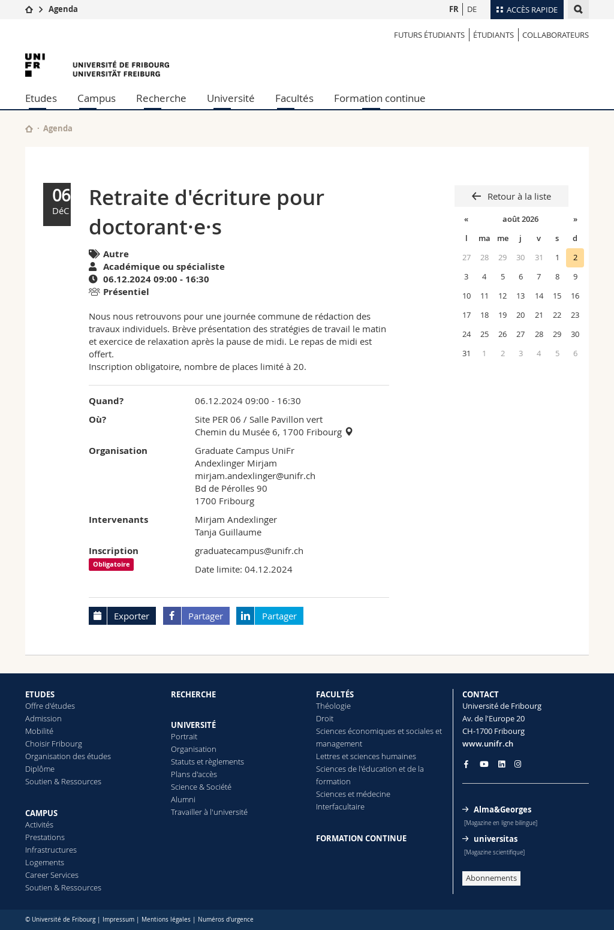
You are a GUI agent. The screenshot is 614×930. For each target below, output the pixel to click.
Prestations (45, 837)
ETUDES (40, 694)
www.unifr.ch (487, 743)
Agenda (63, 9)
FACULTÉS (335, 694)
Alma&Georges (502, 809)
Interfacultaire (340, 806)
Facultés (294, 98)
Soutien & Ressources (63, 781)
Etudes (41, 98)
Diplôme (40, 768)
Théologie (333, 705)
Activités (39, 824)
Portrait (184, 736)
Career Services (52, 874)
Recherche (161, 98)
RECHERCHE (193, 694)
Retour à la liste (518, 196)
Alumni (183, 799)
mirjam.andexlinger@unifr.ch (255, 475)
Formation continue (380, 98)
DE (472, 9)
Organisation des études (68, 756)
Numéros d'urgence (226, 919)
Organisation (193, 749)
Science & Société (201, 786)
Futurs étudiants (429, 34)
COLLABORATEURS (555, 34)
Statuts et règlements (207, 761)
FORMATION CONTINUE (361, 838)
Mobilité (39, 731)
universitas (495, 838)
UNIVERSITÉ (193, 725)
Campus (96, 98)
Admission (43, 718)
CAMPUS (41, 813)
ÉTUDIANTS (493, 34)
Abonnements (491, 877)
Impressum (118, 919)
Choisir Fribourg (53, 743)
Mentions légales (166, 919)
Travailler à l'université (209, 811)
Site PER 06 (218, 419)
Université (231, 98)
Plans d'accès (194, 774)
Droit (324, 718)
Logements (44, 862)
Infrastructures (51, 849)
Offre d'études (50, 705)
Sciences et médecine (353, 793)
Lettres (328, 756)
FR (454, 9)
